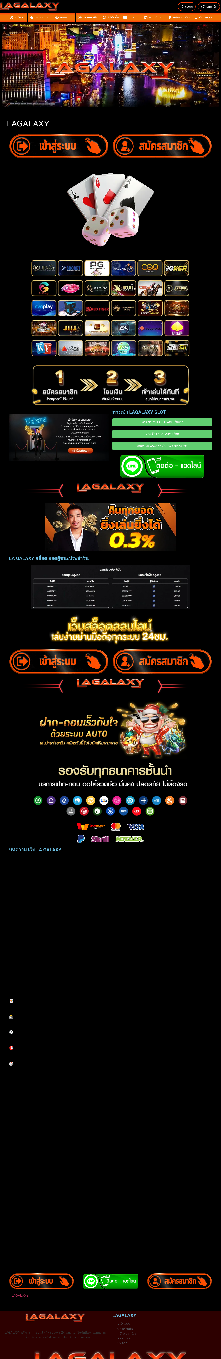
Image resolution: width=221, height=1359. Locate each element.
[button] (110, 1295)
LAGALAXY (20, 1295)
